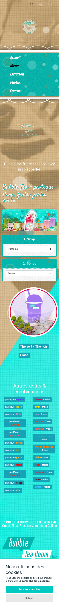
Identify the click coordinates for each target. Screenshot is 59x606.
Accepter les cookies (29, 589)
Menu (14, 66)
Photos (15, 82)
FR (31, 5)
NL (40, 5)
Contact (16, 91)
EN (50, 5)
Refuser (29, 598)
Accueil (15, 57)
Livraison (17, 74)
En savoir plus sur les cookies (34, 581)
